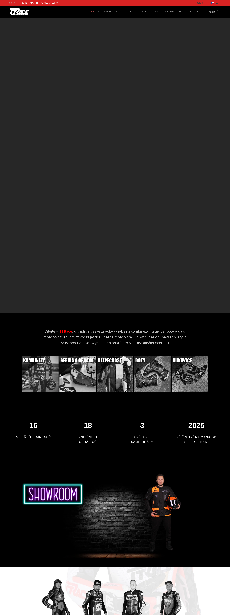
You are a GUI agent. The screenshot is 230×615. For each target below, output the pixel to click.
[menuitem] (161, 12)
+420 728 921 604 (51, 2)
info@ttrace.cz (31, 2)
